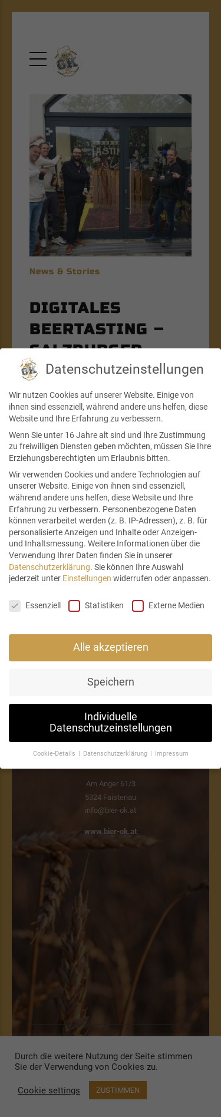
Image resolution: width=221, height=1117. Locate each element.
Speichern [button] (110, 682)
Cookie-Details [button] (55, 753)
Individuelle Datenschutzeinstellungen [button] (111, 722)
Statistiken (96, 605)
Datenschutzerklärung (49, 567)
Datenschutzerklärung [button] (116, 753)
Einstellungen (86, 578)
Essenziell (35, 605)
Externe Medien (168, 605)
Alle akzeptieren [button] (111, 647)
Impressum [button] (172, 753)
